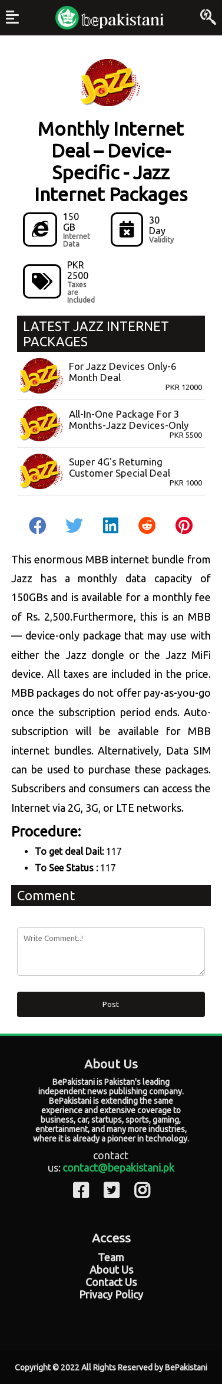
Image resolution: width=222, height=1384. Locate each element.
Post (110, 1004)
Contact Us (111, 1282)
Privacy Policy (111, 1294)
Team (111, 1257)
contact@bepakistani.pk (118, 1167)
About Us (111, 1269)
